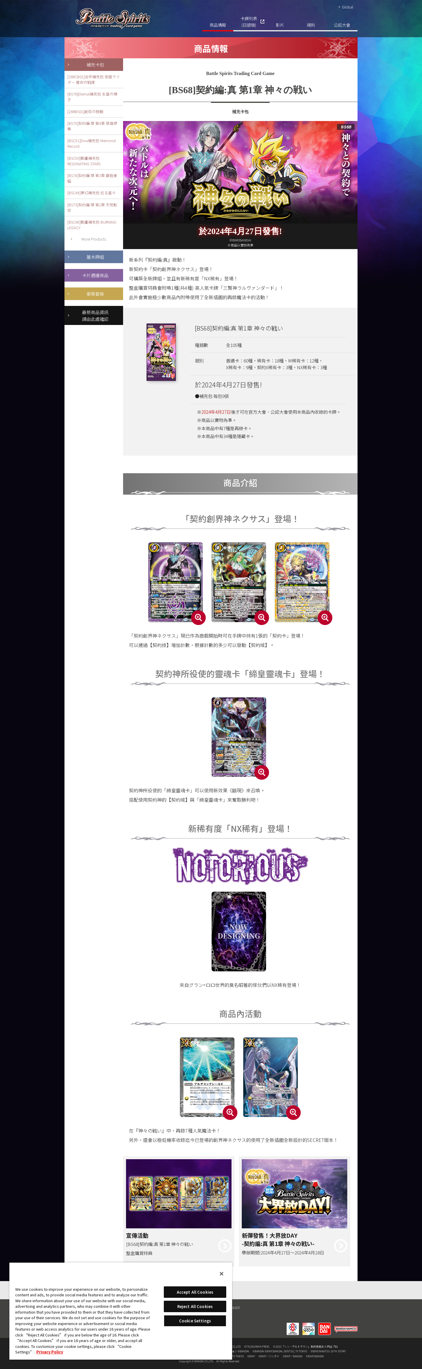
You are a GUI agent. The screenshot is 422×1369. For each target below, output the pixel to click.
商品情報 (218, 25)
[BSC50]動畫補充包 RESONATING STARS (84, 160)
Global (347, 7)
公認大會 (342, 25)
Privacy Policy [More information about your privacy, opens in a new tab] (49, 1352)
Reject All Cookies (195, 1306)
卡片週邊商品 (95, 275)
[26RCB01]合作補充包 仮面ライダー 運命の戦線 (93, 79)
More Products (93, 239)
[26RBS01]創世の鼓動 (85, 111)
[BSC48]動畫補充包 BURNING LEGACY (91, 224)
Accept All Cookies (195, 1292)
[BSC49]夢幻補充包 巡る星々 (91, 192)
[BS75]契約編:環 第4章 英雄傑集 (92, 126)
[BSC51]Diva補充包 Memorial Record (91, 143)
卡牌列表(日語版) (249, 21)
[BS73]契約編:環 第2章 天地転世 (92, 207)
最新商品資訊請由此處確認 (95, 315)
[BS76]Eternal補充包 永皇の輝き (92, 96)
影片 (280, 25)
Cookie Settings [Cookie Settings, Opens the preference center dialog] (195, 1321)
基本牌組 (95, 256)
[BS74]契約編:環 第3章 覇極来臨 (92, 178)
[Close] (221, 1273)
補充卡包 (95, 64)
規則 (311, 25)
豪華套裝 (95, 293)
